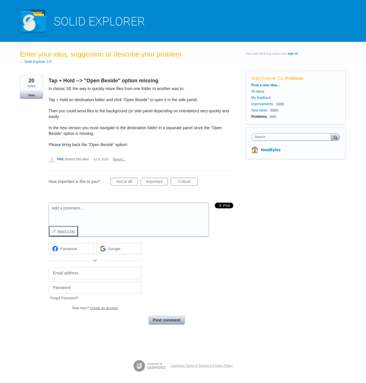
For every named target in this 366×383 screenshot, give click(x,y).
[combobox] (292, 137)
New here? (95, 308)
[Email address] (95, 273)
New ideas (259, 110)
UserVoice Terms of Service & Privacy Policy (202, 365)
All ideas (257, 91)
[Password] (95, 288)
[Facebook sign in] (71, 248)
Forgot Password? (64, 298)
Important (157, 182)
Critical (188, 182)
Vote (31, 95)
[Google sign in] (119, 248)
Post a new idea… (266, 85)
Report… (119, 159)
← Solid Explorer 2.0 (35, 62)
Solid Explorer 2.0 (267, 78)
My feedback (261, 98)
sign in (293, 53)
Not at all (127, 182)
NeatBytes (271, 149)
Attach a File (66, 231)
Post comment (166, 320)
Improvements (262, 104)
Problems (294, 78)
